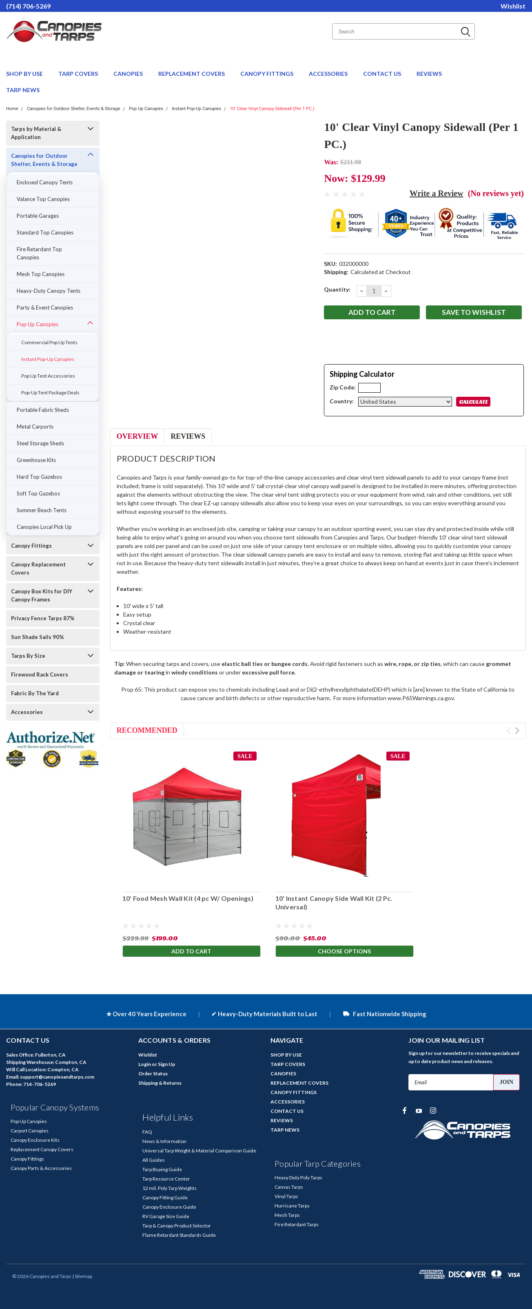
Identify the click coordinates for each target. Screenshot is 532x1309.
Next (517, 730)
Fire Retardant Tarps (297, 1224)
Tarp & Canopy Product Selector (176, 1226)
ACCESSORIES (329, 73)
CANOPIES (128, 73)
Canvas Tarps (289, 1187)
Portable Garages (38, 215)
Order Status (153, 1073)
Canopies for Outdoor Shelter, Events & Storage (73, 108)
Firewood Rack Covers (39, 674)
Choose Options (344, 951)
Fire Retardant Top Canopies (39, 253)
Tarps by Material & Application (36, 133)
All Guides (153, 1160)
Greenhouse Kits (36, 460)
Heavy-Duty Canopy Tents (48, 290)
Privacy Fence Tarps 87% (43, 618)
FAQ (147, 1132)
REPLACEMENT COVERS (192, 73)
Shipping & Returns (160, 1083)
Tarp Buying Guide (162, 1169)
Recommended (147, 730)
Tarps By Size (28, 655)
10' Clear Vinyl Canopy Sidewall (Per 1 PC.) (272, 108)
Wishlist (513, 6)
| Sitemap (82, 1276)
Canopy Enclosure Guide (169, 1207)
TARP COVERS (78, 73)
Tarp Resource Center (166, 1179)
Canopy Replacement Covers (38, 568)
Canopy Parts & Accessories (41, 1168)
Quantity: (337, 289)
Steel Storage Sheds (40, 443)
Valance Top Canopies (43, 199)
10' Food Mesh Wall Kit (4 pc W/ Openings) (187, 898)
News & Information (164, 1141)
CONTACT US (382, 73)
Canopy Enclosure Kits (35, 1140)
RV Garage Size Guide (165, 1216)
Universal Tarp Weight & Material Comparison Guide (199, 1151)
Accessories (27, 712)
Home (12, 108)
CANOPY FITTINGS (267, 73)
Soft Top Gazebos (38, 493)
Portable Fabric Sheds (43, 410)
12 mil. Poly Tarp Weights (169, 1188)
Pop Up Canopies (146, 108)
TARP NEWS (23, 89)
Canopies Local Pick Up (44, 527)
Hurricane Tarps (292, 1206)
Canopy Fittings (31, 545)
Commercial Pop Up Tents (49, 342)
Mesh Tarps (287, 1215)
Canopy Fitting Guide (165, 1197)
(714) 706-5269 (28, 6)
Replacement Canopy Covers (42, 1149)
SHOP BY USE (25, 73)
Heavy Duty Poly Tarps (298, 1177)
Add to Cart (191, 951)
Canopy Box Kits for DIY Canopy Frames (41, 595)
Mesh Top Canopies (40, 274)
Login (144, 1064)
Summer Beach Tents (41, 510)
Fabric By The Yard (35, 693)
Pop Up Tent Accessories (48, 376)
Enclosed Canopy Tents (45, 182)
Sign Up (166, 1064)
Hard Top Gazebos (39, 476)
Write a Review (436, 193)
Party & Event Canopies (45, 307)
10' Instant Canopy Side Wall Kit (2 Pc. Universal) (333, 902)
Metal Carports (35, 426)
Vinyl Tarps (286, 1196)
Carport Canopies (30, 1131)
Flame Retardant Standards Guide (179, 1235)
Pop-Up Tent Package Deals (50, 392)
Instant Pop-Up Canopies (196, 108)
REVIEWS (429, 73)
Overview (137, 436)
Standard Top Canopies (45, 232)
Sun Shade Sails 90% (37, 637)
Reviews (188, 436)
